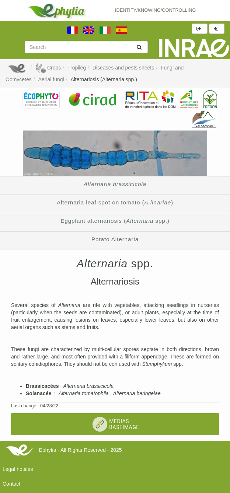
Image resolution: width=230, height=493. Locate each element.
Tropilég (76, 68)
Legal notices (18, 469)
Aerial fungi (51, 79)
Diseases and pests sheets (123, 68)
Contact (11, 484)
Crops (48, 68)
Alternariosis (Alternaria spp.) (103, 79)
